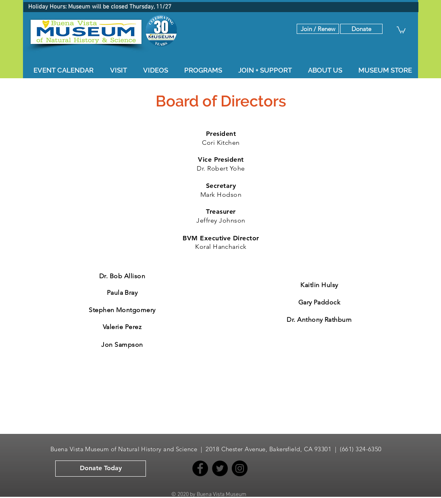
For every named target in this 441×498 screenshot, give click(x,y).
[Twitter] (220, 468)
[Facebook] (200, 468)
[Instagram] (240, 468)
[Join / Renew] (318, 29)
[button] (361, 29)
